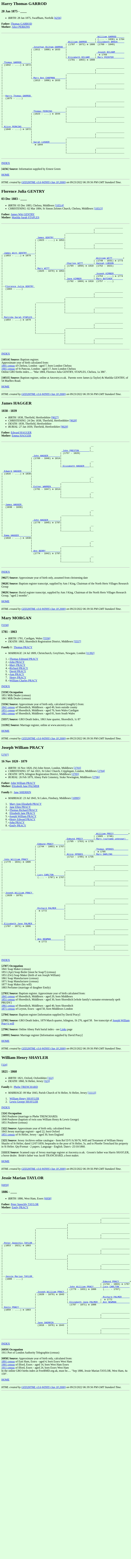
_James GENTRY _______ (50, 264)
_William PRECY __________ (111, 906)
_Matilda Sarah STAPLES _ (19, 359)
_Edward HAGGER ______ (17, 525)
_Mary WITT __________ (50, 301)
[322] (50, 1174)
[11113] (92, 1189)
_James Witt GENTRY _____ (19, 282)
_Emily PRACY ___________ (19, 1422)
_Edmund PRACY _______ (50, 918)
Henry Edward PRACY (22, 891)
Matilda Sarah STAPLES (25, 241)
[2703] (77, 840)
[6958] (48, 1295)
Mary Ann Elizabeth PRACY (26, 876)
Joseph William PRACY (23, 888)
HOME (5, 198)
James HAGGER (14, 565)
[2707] (5, 827)
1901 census (8, 417)
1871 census (8, 1105)
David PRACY (18, 743)
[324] (4, 1161)
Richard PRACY (19, 740)
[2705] (75, 846)
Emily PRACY (18, 898)
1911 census (8, 1488)
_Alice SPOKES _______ (79, 931)
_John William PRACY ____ (19, 937)
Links (63, 1126)
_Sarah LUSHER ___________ (48, 163)
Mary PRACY (17, 737)
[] (5, 193)
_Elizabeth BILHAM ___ (81, 61)
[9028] (73, 468)
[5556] (46, 710)
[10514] (59, 229)
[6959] (5, 1281)
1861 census (8, 785)
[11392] (90, 725)
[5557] (77, 713)
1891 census (8, 414)
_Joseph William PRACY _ (51, 1403)
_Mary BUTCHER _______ (109, 313)
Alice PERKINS (21, 26)
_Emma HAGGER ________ (17, 602)
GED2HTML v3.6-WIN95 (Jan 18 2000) (43, 206)
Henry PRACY (18, 749)
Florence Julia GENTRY (20, 322)
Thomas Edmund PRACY (24, 731)
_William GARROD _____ (110, 37)
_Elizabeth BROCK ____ (110, 43)
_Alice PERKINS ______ (17, 145)
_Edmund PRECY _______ (79, 912)
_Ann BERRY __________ (46, 620)
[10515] (98, 232)
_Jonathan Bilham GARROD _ (48, 49)
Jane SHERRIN (22, 864)
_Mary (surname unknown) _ (111, 912)
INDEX (5, 187)
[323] (47, 1177)
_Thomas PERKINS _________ (48, 126)
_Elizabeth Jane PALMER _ (19, 1014)
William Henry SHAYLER (24, 1195)
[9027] (55, 465)
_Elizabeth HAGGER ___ (75, 518)
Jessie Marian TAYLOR (19, 1385)
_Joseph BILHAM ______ (110, 55)
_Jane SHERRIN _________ (51, 1440)
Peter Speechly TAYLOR (25, 1301)
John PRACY (17, 734)
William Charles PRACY (23, 753)
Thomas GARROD (21, 23)
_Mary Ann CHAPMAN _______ (48, 86)
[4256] (57, 17)
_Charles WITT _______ (79, 295)
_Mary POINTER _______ (110, 61)
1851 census (8, 782)
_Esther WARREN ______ (46, 543)
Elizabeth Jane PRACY (22, 885)
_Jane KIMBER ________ (79, 313)
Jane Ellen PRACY (20, 879)
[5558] (5, 697)
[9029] (64, 475)
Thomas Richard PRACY (24, 882)
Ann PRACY (17, 746)
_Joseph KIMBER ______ (109, 307)
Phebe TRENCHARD (26, 1183)
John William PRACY (23, 855)
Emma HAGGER (21, 483)
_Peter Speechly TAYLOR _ (19, 1345)
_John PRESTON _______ (75, 500)
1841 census (8, 779)
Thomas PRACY (23, 719)
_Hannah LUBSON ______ (109, 295)
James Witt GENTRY (23, 238)
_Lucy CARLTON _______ (50, 955)
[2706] (96, 849)
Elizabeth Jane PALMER (25, 858)
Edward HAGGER (21, 480)
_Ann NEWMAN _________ (50, 1033)
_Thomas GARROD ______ (17, 67)
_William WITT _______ (109, 288)
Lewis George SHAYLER (24, 1198)
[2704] (101, 843)
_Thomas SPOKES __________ (111, 925)
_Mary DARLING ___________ (111, 931)
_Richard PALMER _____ (50, 996)
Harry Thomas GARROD (18, 108)
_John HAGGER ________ (46, 506)
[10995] (76, 870)
